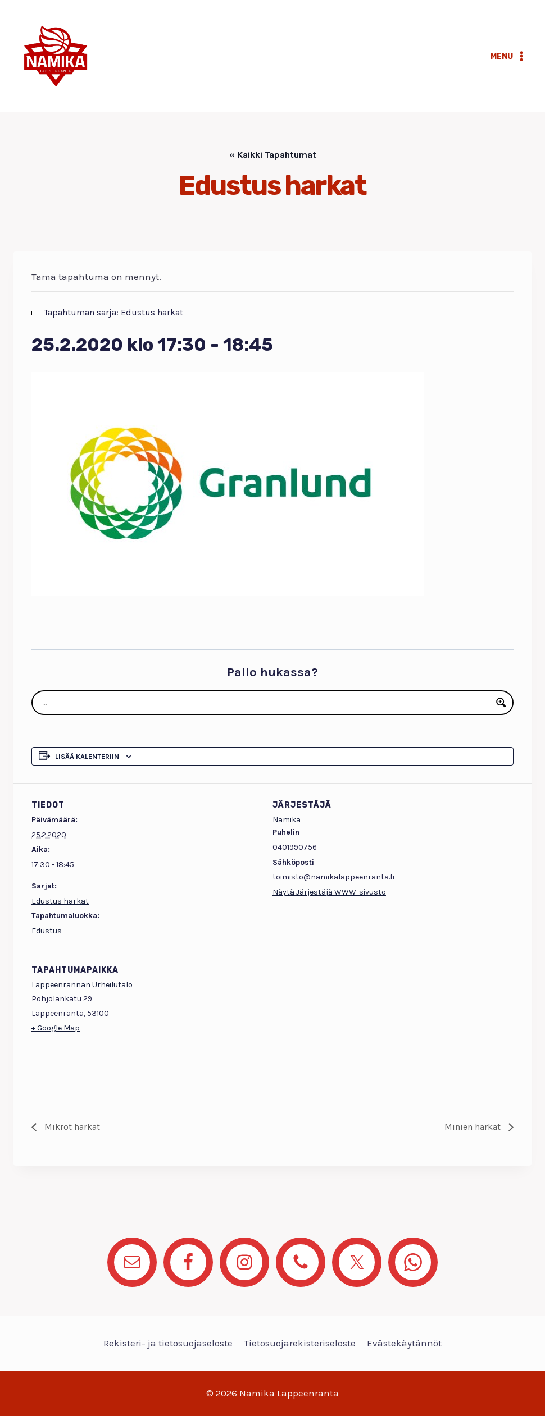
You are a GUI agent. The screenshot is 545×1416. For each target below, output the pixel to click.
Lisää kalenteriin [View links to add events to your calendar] (87, 756)
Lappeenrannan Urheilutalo (82, 984)
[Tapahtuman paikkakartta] (454, 1025)
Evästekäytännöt (404, 1343)
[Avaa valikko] (508, 56)
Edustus (46, 931)
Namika (286, 819)
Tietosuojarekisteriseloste (300, 1343)
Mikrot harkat (71, 1126)
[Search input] (265, 702)
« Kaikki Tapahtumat (272, 154)
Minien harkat (473, 1126)
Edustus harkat (60, 901)
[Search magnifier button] (501, 703)
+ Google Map (55, 1028)
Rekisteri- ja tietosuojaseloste (168, 1343)
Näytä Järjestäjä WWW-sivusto (329, 892)
